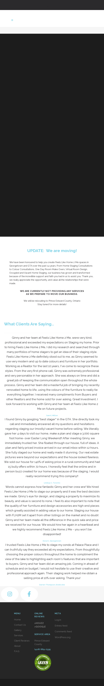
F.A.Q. (17, 651)
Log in (58, 619)
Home (17, 619)
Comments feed (63, 631)
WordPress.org (62, 637)
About (17, 646)
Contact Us (20, 624)
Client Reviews (22, 640)
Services (18, 635)
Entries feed (61, 625)
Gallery (17, 630)
